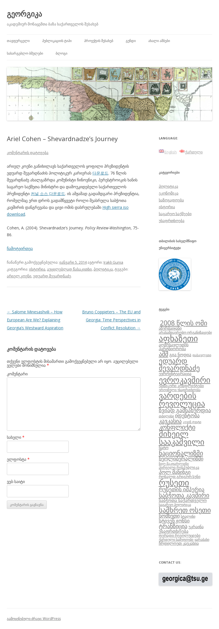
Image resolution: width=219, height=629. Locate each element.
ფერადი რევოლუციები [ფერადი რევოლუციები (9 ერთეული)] (179, 535)
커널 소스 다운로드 (48, 193)
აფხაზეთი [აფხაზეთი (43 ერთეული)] (178, 338)
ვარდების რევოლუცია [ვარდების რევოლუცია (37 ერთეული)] (182, 399)
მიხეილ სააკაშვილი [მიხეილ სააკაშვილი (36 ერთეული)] (181, 437)
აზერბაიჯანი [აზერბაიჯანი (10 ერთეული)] (170, 328)
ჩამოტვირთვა (20, 248)
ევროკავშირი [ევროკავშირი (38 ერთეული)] (184, 379)
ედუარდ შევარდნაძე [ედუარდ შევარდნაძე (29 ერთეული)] (179, 364)
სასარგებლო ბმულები (25, 53)
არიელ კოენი (19, 276)
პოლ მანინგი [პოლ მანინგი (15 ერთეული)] (174, 471)
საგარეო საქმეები (175, 213)
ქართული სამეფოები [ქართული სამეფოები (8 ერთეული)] (176, 539)
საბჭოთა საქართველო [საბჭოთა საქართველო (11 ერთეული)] (183, 500)
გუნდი (131, 40)
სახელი (16, 437)
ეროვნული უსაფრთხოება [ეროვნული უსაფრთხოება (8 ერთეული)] (179, 389)
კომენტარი (17, 373)
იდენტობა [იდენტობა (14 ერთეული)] (187, 415)
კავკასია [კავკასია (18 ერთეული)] (170, 421)
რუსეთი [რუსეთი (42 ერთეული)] (174, 482)
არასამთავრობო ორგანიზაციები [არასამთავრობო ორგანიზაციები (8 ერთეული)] (185, 332)
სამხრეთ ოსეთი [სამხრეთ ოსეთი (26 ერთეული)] (185, 509)
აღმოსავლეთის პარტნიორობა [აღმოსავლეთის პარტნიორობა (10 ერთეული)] (173, 346)
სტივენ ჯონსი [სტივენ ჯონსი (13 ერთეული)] (174, 520)
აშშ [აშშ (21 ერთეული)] (163, 354)
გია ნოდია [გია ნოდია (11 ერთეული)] (180, 354)
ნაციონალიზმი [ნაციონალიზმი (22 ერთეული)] (181, 452)
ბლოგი (61, 53)
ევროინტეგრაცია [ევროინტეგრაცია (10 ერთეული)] (175, 373)
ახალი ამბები (159, 40)
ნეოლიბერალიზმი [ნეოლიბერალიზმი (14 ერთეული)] (181, 458)
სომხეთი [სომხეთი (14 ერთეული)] (169, 515)
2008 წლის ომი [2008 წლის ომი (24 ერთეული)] (183, 322)
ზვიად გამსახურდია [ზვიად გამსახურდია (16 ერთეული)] (185, 410)
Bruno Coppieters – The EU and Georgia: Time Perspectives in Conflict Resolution (111, 319)
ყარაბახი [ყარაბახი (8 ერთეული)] (201, 539)
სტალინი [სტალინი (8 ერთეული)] (188, 516)
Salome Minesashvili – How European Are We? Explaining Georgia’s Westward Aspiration (35, 319)
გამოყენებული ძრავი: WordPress (34, 618)
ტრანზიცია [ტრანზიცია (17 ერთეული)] (173, 526)
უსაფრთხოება (171, 220)
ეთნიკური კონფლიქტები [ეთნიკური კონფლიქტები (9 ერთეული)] (181, 385)
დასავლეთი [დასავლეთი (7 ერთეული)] (201, 355)
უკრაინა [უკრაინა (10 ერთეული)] (196, 526)
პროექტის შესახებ (98, 40)
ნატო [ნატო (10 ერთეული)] (164, 447)
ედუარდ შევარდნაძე (52, 276)
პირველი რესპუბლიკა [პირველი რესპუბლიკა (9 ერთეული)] (179, 467)
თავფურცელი (18, 40)
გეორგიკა (24, 14)
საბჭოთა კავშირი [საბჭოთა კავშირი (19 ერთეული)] (184, 495)
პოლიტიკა (103, 269)
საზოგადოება (171, 200)
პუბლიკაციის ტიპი (57, 40)
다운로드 (100, 173)
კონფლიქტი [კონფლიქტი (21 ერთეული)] (177, 427)
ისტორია (37, 269)
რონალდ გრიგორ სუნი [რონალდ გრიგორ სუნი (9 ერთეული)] (179, 476)
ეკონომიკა (169, 193)
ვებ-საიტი (16, 481)
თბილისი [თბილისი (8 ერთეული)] (166, 416)
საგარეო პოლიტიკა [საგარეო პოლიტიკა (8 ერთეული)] (175, 504)
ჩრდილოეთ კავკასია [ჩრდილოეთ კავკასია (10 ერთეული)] (179, 543)
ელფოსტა (18, 459)
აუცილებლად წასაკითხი (69, 269)
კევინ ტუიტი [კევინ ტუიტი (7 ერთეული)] (192, 422)
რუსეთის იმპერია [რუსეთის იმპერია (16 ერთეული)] (181, 489)
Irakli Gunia (113, 262)
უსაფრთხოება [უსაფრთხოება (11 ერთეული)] (173, 531)
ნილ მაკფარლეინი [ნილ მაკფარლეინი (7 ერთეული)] (174, 464)
